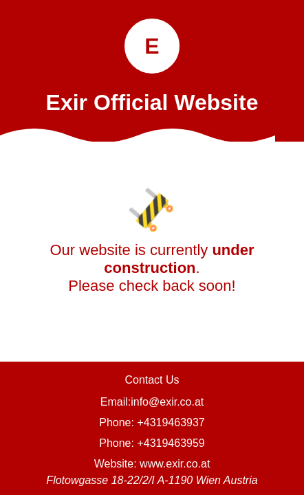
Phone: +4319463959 (151, 443)
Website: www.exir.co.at (152, 464)
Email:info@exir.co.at (152, 402)
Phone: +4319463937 (151, 422)
